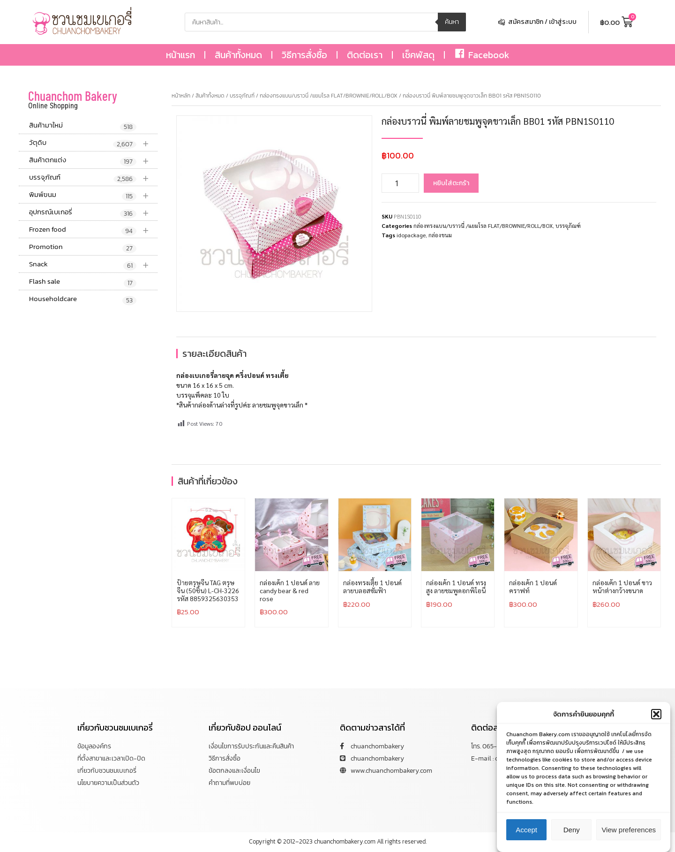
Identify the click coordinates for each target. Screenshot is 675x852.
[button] (656, 717)
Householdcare (82, 299)
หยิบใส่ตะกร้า (451, 183)
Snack (93, 264)
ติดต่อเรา (364, 55)
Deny (571, 833)
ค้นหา (452, 22)
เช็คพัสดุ (418, 55)
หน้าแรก (180, 55)
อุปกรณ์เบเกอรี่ (93, 212)
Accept (526, 833)
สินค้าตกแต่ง (93, 160)
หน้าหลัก (181, 95)
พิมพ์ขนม (93, 195)
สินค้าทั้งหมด (238, 55)
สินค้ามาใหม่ (82, 126)
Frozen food (93, 229)
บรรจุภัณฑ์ (93, 177)
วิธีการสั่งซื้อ (304, 55)
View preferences (628, 833)
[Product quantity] (400, 183)
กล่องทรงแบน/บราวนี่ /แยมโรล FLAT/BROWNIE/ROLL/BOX (329, 95)
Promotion (82, 247)
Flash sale (82, 282)
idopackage (411, 235)
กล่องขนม (440, 235)
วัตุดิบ (93, 142)
